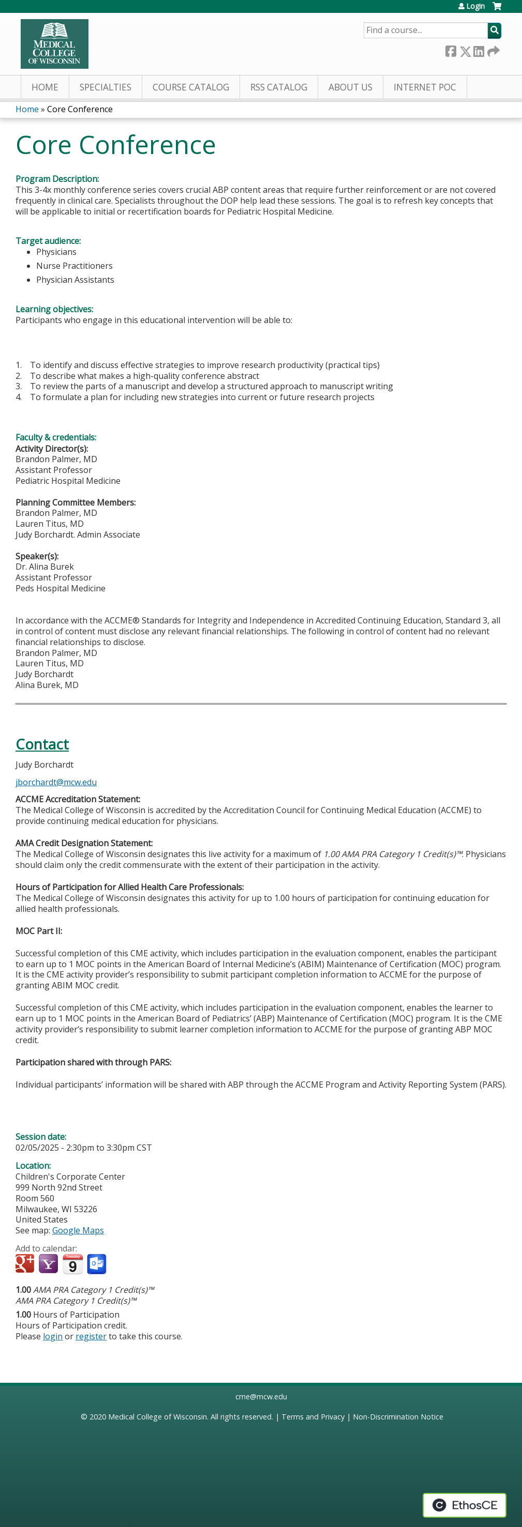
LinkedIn (478, 49)
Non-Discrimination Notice (398, 1417)
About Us (350, 87)
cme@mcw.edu (261, 1396)
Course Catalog (191, 87)
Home (45, 87)
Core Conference (80, 109)
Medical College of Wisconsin (157, 1417)
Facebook (450, 49)
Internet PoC (425, 87)
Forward (492, 49)
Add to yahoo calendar (49, 1264)
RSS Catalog (278, 87)
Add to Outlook (97, 1264)
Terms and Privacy (313, 1417)
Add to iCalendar (72, 1264)
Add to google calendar (26, 1264)
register (91, 1336)
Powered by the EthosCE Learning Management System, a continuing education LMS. (464, 1505)
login (53, 1336)
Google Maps (78, 1230)
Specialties (105, 87)
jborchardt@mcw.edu (56, 782)
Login (475, 6)
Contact (42, 744)
